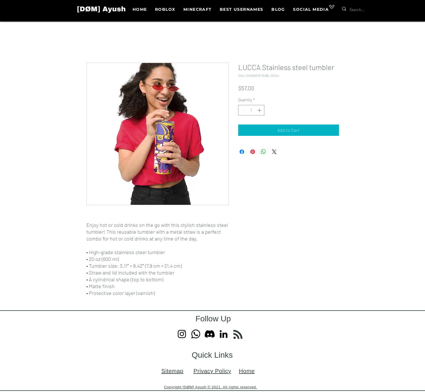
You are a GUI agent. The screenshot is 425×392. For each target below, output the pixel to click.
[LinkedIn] (223, 334)
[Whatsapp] (195, 334)
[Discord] (209, 334)
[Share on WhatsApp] (263, 151)
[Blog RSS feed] (237, 335)
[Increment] (259, 110)
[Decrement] (242, 110)
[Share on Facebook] (241, 151)
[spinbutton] (251, 110)
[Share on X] (274, 151)
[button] (311, 9)
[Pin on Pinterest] (252, 151)
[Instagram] (181, 334)
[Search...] (366, 9)
